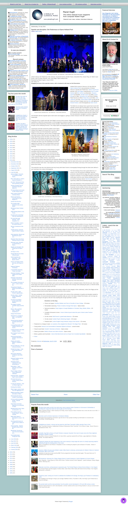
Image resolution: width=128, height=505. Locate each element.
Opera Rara (113, 306)
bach (103, 235)
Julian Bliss (112, 167)
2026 (11, 139)
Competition (111, 260)
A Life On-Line (106, 230)
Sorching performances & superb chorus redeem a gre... (17, 422)
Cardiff (113, 252)
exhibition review (108, 272)
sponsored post (111, 327)
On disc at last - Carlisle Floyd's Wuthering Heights (16, 296)
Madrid (103, 292)
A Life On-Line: (114, 230)
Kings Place (114, 286)
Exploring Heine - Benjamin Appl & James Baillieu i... (17, 376)
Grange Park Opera (108, 280)
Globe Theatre (106, 278)
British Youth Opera (106, 244)
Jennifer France (85, 94)
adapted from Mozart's (66, 324)
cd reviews (117, 254)
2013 (11, 456)
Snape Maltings (106, 325)
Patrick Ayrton (112, 156)
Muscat (112, 294)
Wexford (107, 342)
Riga (113, 317)
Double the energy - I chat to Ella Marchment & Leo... (17, 350)
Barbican (109, 236)
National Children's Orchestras (15, 267)
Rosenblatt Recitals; (107, 318)
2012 (11, 458)
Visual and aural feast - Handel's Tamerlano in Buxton (17, 338)
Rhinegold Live (108, 317)
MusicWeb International (114, 213)
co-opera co (114, 258)
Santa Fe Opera (113, 321)
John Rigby (80, 91)
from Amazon (110, 195)
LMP (115, 290)
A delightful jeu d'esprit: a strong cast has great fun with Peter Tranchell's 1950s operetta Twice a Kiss (64, 424)
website (103, 340)
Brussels (111, 245)
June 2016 (13, 439)
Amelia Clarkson (113, 146)
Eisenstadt (104, 270)
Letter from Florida (110, 289)
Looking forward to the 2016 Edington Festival (17, 330)
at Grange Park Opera (67, 305)
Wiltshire (118, 343)
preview (105, 315)
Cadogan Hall (116, 251)
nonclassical (113, 299)
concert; (118, 262)
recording (118, 316)
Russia (116, 318)
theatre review (106, 335)
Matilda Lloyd (112, 169)
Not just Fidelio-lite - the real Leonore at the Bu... (17, 346)
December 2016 (15, 162)
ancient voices (116, 232)
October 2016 (14, 166)
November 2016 (15, 164)
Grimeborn (117, 280)
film (112, 274)
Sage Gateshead (116, 320)
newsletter (104, 299)
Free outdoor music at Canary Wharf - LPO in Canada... (17, 413)
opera (118, 303)
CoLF (119, 258)
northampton (117, 301)
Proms (110, 314)
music (115, 294)
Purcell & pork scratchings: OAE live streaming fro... (17, 215)
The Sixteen (107, 334)
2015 (11, 452)
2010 (11, 462)
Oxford (104, 309)
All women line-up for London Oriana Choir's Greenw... (17, 380)
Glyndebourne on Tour (107, 279)
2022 (11, 147)
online (112, 303)
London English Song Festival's (65, 321)
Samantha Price (84, 96)
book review (116, 241)
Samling (108, 321)
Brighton (108, 242)
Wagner (104, 339)
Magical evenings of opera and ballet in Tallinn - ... (17, 393)
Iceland (115, 283)
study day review (106, 330)
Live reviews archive (65, 4)
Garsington (109, 277)
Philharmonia (105, 311)
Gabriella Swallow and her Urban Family (17, 359)
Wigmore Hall (106, 343)
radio (113, 314)
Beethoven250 (111, 240)
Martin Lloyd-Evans (94, 89)
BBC (108, 239)
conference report (106, 263)
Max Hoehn (111, 126)
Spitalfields (105, 328)
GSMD (104, 282)
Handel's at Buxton (53, 329)
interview (104, 285)
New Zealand (113, 298)
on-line (109, 303)
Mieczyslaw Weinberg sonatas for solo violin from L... (16, 355)
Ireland (109, 285)
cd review (110, 255)
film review (115, 274)
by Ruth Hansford (110, 250)
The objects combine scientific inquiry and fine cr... (17, 306)
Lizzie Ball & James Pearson (111, 144)
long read (110, 291)
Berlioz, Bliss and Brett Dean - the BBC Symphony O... (16, 310)
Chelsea (104, 256)
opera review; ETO (110, 307)
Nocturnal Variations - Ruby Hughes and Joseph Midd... (17, 274)
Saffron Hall (109, 320)
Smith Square (117, 323)
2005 (11, 473)
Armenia (108, 233)
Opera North (105, 306)
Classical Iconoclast (117, 210)
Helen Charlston (115, 124)
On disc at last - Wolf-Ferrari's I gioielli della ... (17, 292)
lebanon (103, 287)
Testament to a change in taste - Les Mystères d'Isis (17, 317)
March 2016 (14, 445)
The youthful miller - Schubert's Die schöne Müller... (17, 205)
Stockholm (104, 329)
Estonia (112, 271)
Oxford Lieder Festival (111, 309)
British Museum (117, 242)
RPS (113, 318)
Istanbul (113, 285)
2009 (11, 464)
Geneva (113, 277)
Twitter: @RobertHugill (49, 4)
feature (114, 272)
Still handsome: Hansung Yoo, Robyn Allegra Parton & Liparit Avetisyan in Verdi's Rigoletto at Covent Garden (66, 458)
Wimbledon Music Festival (108, 344)
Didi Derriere (89, 179)
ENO (103, 271)
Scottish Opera (110, 322)
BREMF (104, 242)
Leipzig (103, 289)
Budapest (118, 245)
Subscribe (111, 110)
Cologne (104, 260)
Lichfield (104, 290)
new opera (104, 298)
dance (103, 266)
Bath (103, 237)
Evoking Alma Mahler (16, 387)
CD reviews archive (81, 4)
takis (89, 101)
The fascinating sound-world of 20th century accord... (17, 191)
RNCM (118, 317)
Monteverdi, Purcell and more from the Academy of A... (17, 432)
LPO (113, 291)
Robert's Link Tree (15, 4)
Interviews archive (96, 4)
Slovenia (112, 323)
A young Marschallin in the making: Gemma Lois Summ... (17, 326)
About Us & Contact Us (31, 4)
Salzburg (104, 321)
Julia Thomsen (112, 129)
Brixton (107, 245)
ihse (119, 283)
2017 (11, 158)
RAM (116, 314)
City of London (113, 257)
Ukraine (116, 336)
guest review (117, 282)
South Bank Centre (114, 326)
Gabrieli (104, 277)
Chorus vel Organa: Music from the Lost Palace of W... (17, 263)
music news (112, 295)
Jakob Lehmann (113, 165)
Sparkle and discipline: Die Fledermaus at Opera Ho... (17, 248)
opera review (38, 31)
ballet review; (117, 235)
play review (117, 311)
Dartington (108, 266)
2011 (11, 460)
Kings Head (107, 286)
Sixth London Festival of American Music (16, 194)
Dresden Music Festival (112, 267)
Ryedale (104, 320)
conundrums (113, 263)
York (106, 346)
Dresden (104, 267)
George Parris (112, 142)
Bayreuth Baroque (110, 237)
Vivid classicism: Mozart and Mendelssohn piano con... (17, 236)
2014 (11, 454)
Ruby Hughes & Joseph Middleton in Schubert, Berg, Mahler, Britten (72, 308)
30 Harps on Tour (15, 251)
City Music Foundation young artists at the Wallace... (16, 301)
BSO (115, 245)
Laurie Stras (107, 161)
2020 (11, 151)
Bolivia (110, 241)
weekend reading (109, 340)
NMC (110, 299)
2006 (11, 471)
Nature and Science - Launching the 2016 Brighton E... (16, 198)
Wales (108, 339)
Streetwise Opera (116, 329)
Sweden (112, 330)
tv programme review (109, 336)
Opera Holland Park (75, 88)
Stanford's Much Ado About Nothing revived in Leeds (17, 239)
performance (117, 310)
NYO (119, 302)
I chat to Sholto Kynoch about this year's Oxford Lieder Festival (76, 312)
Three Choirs (113, 335)
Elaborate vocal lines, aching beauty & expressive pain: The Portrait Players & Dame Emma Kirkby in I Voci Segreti (68, 467)
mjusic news (114, 292)
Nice (108, 299)
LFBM (116, 289)
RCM (119, 314)
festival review (109, 274)
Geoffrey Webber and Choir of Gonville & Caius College (69, 303)
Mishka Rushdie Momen (113, 157)
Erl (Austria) (107, 271)
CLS (107, 258)
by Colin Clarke (114, 247)
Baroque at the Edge (115, 236)
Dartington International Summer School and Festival (16, 279)
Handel (110, 283)
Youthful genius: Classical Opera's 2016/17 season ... (17, 231)
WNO (115, 345)
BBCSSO (118, 238)
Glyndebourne (116, 278)
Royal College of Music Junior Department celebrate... (16, 372)
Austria (115, 233)
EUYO (103, 272)
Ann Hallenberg (115, 154)
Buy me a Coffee (113, 90)
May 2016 (13, 441)
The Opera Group (111, 333)
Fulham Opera (117, 275)
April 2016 (13, 443)
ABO (103, 231)
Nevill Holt (117, 296)
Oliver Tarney (112, 130)
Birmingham (105, 241)
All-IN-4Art (110, 232)
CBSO (116, 252)
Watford (118, 339)
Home (35, 336)
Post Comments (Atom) (69, 400)
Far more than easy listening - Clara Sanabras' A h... (15, 220)
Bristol (112, 242)
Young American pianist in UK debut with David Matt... (17, 322)
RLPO (115, 317)
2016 (11, 160)
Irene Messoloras (113, 123)
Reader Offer (105, 316)
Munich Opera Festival (106, 294)
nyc (116, 302)
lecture (107, 287)
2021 (11, 149)
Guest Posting (109, 282)
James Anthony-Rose (109, 150)
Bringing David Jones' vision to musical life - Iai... (17, 409)
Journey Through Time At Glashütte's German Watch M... (17, 187)
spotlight (117, 328)
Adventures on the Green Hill (112, 231)
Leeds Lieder (117, 287)
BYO (108, 251)
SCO (119, 321)
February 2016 (14, 447)
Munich (118, 292)
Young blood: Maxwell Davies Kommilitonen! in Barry (17, 288)
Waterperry (113, 339)
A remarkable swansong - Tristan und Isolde (17, 270)
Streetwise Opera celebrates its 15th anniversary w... (16, 363)
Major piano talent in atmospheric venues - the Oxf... (17, 418)
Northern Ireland (106, 302)
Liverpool (111, 290)
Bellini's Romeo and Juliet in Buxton (54, 331)
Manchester (108, 292)
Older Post (96, 394)
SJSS (108, 324)
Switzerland (117, 330)
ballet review (111, 235)
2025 (11, 141)
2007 (11, 468)
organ (116, 307)
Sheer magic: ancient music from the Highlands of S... (17, 390)
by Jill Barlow (112, 249)
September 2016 (15, 168)
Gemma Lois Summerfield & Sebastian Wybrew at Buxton (56, 326)
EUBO (118, 271)
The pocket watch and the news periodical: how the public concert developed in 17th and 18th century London (67, 484)
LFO (119, 289)
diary (118, 266)
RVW (119, 318)
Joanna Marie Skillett (86, 99)
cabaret (110, 251)
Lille (107, 290)
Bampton (104, 236)
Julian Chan (110, 141)
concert (118, 260)
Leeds (111, 287)
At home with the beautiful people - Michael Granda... (17, 400)
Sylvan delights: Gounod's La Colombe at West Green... (17, 175)
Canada (109, 252)
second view (117, 322)
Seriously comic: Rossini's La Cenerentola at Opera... (17, 244)
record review (112, 316)
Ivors (119, 285)
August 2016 (14, 170)
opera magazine (116, 304)
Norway (113, 302)
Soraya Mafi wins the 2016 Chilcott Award (17, 254)
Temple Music (108, 331)
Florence (111, 275)
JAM (103, 286)
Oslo (119, 307)
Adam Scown (93, 102)
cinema (108, 257)
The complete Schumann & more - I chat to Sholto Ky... (17, 284)
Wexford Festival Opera (115, 342)
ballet (106, 235)
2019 (11, 153)
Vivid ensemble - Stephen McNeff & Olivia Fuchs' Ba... (17, 427)
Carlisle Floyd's (61, 319)
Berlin (118, 240)
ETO (115, 271)
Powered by (111, 115)
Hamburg (104, 283)
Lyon (119, 291)
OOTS (115, 303)
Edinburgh (108, 268)
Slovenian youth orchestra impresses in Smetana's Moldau (54, 416)
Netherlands (112, 296)
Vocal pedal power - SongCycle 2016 (15, 436)
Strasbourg (110, 329)
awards (118, 233)
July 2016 (13, 172)
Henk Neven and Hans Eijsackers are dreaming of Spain (17, 405)
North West (111, 301)
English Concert (116, 270)
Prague (112, 313)
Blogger (71, 501)
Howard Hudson (74, 102)
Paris (111, 310)
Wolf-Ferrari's (62, 316)
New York (109, 298)
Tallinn (103, 331)
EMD (108, 270)
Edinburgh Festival (115, 268)
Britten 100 (114, 244)
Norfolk (118, 299)
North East (105, 301)
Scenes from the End (16, 201)
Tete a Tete (115, 331)
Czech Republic (116, 264)
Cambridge (104, 252)
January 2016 (14, 449)
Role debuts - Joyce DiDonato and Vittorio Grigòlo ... (16, 368)
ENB (111, 270)
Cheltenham (110, 256)
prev (119, 313)
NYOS (103, 303)
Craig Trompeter (108, 139)
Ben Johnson (80, 93)
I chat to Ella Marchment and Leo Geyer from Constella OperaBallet (68, 334)
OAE (106, 303)
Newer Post (34, 394)
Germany (118, 277)
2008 (11, 466)
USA (119, 336)
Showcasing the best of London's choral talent (17, 396)
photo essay (111, 311)
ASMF (112, 233)
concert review (108, 262)
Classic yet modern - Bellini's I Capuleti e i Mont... (16, 342)
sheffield (104, 323)
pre (116, 313)
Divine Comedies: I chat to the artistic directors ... (17, 223)
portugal (108, 313)
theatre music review (115, 334)
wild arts (114, 343)
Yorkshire (110, 346)
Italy (116, 285)
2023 (11, 145)
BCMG (103, 240)
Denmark (114, 266)
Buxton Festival (114, 246)
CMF (109, 258)
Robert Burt (86, 98)
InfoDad (118, 217)
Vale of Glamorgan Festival (109, 338)
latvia (119, 286)
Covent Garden (109, 264)
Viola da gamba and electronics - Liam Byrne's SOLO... (16, 258)
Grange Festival (116, 279)
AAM (119, 230)
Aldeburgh (104, 232)
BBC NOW (112, 238)
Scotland (104, 322)
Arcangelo (104, 233)
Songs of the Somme (16, 313)
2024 (11, 143)
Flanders (108, 275)
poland (103, 313)
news (118, 298)
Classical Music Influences (108, 79)
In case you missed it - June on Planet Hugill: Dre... (17, 384)
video (118, 338)
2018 (11, 156)
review (103, 317)
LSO (116, 291)
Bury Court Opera (106, 246)
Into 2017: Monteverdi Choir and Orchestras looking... (17, 183)
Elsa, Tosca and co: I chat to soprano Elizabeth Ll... (17, 179)
